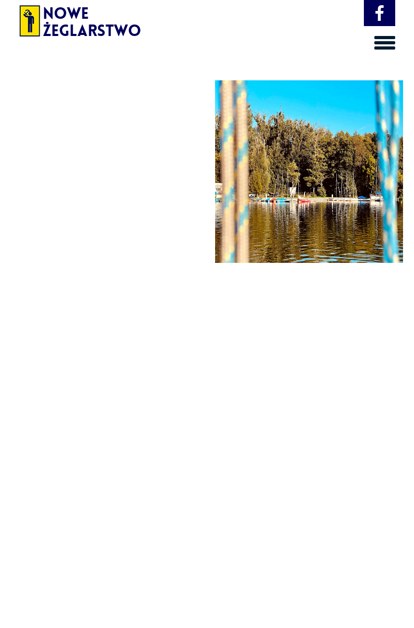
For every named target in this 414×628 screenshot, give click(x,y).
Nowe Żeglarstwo (65, 18)
